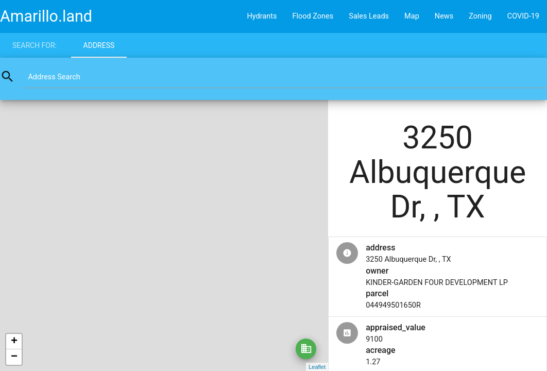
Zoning (480, 16)
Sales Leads (369, 16)
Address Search (54, 77)
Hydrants (262, 16)
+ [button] (14, 341)
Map (411, 16)
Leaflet (317, 367)
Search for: (34, 45)
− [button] (14, 357)
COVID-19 (523, 16)
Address (99, 45)
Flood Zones (312, 16)
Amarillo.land (46, 16)
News (444, 16)
